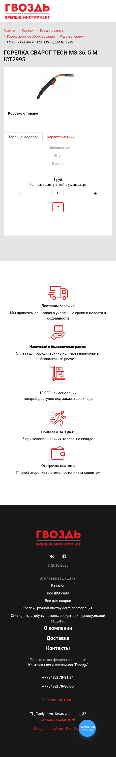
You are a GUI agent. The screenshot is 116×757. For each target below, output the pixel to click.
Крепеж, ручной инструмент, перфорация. (58, 608)
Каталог (58, 585)
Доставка (58, 638)
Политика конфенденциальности (58, 660)
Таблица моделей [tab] (23, 137)
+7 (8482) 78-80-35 (58, 686)
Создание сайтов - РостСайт (58, 729)
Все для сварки (58, 601)
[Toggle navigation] (105, 11)
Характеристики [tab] (61, 137)
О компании (58, 628)
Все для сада (58, 593)
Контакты (58, 648)
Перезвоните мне (57, 699)
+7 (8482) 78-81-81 (58, 677)
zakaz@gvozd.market (58, 719)
